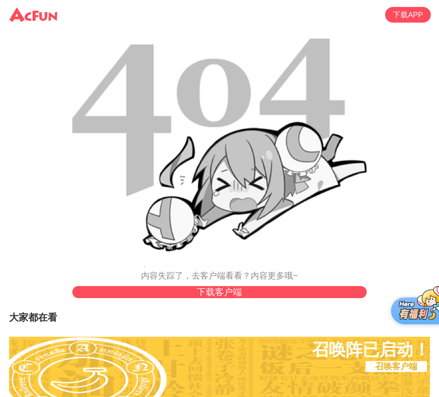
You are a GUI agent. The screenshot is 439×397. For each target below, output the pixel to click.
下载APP (408, 14)
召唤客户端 (396, 366)
